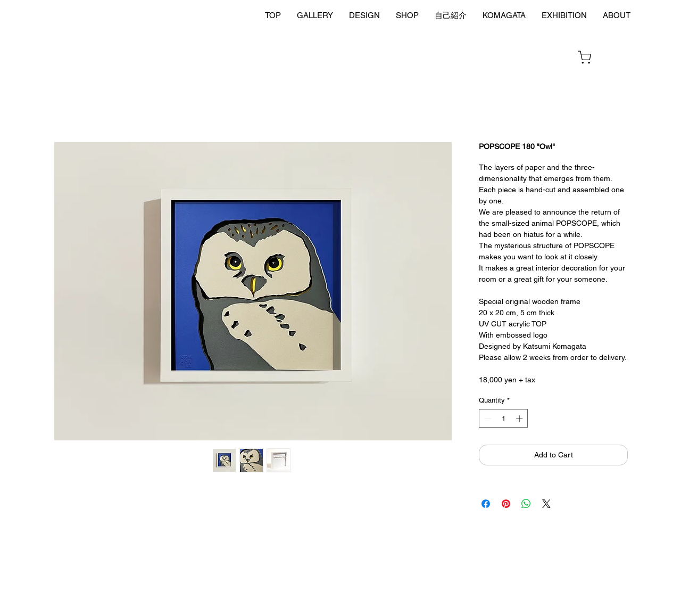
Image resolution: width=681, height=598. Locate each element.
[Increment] (520, 418)
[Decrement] (486, 418)
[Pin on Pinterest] (506, 503)
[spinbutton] (503, 418)
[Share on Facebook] (485, 503)
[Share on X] (546, 503)
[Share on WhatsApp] (526, 503)
